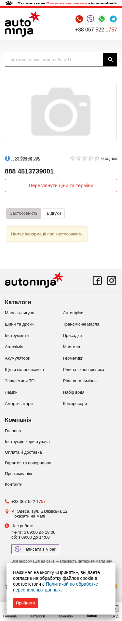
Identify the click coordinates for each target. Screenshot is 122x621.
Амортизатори (19, 403)
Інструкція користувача (27, 441)
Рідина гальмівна (80, 380)
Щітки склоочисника (24, 369)
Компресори (75, 403)
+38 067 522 (96, 29)
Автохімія (14, 346)
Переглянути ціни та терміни (61, 185)
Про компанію (18, 473)
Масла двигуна (19, 312)
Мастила (71, 346)
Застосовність (24, 213)
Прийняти (25, 603)
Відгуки (54, 213)
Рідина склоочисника (83, 369)
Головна (13, 430)
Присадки (72, 335)
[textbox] (54, 59)
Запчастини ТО (19, 380)
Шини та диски (19, 324)
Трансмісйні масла (81, 324)
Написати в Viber (35, 549)
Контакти (13, 484)
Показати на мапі (28, 516)
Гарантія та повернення (28, 462)
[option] (61, 112)
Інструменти (17, 335)
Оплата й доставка (23, 452)
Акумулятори (17, 358)
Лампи (11, 392)
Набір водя (74, 392)
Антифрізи (73, 312)
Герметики (73, 358)
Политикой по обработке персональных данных (55, 586)
